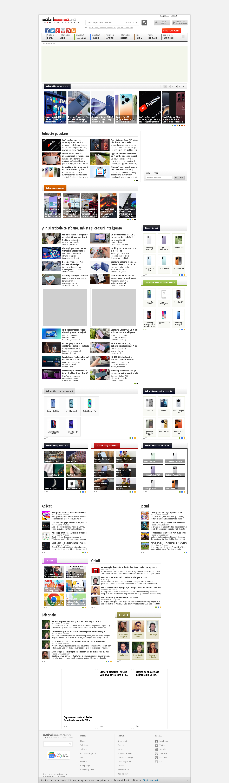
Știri (82, 757)
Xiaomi (103, 27)
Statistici (121, 749)
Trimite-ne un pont (171, 30)
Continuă (179, 177)
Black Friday (94, 27)
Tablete (83, 749)
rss (73, 30)
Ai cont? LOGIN (162, 22)
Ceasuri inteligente (88, 753)
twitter (52, 30)
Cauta (144, 22)
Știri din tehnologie (125, 27)
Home (82, 741)
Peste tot (131, 22)
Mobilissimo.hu (124, 770)
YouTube (161, 753)
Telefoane (84, 745)
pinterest (68, 30)
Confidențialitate (124, 761)
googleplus (57, 30)
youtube (63, 30)
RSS (158, 761)
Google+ (161, 749)
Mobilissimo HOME (49, 43)
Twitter (160, 745)
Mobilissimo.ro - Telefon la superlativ (60, 20)
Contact (174, 16)
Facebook (161, 741)
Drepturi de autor (125, 753)
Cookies (121, 765)
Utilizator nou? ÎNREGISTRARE (180, 22)
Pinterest (161, 757)
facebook (47, 30)
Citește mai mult (150, 780)
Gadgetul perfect (87, 770)
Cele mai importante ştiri (57, 86)
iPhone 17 (111, 27)
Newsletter (152, 173)
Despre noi (164, 16)
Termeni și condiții (125, 757)
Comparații (85, 765)
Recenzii (83, 761)
